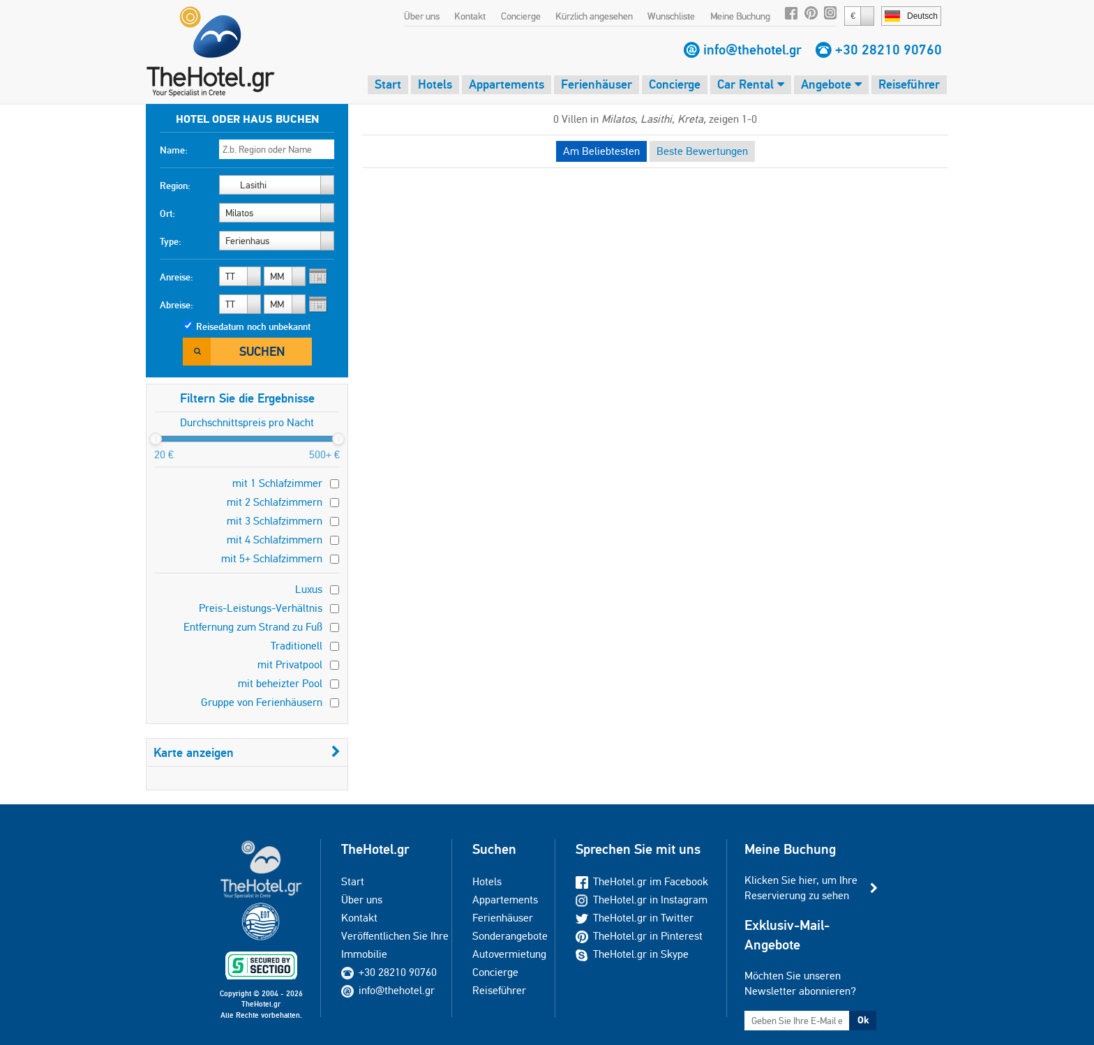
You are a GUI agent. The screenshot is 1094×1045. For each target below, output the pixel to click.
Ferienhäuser (596, 84)
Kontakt (470, 16)
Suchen (262, 351)
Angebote (831, 84)
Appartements (506, 84)
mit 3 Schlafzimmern (274, 520)
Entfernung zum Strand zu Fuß (252, 626)
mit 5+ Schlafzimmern (271, 558)
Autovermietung (509, 954)
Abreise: (176, 305)
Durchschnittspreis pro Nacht (247, 422)
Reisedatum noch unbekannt (253, 326)
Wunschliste (671, 16)
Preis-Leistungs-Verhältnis (260, 608)
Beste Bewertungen (702, 151)
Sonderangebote (510, 935)
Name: (174, 150)
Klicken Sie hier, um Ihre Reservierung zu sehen (800, 887)
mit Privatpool (289, 664)
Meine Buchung (740, 16)
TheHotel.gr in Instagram (641, 899)
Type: (170, 241)
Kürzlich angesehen (594, 16)
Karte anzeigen (246, 752)
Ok (863, 1020)
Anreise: (176, 277)
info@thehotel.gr (752, 49)
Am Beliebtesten (601, 151)
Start (388, 84)
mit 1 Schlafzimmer (277, 483)
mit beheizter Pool (280, 683)
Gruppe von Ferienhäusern (261, 702)
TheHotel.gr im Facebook (642, 881)
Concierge (521, 16)
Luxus (308, 589)
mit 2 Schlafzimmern (274, 502)
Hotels (435, 84)
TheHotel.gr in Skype (632, 954)
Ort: (167, 213)
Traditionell (296, 645)
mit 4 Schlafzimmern (274, 539)
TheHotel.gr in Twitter (635, 917)
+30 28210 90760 (888, 49)
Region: (175, 185)
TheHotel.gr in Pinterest (639, 935)
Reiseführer (909, 84)
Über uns (422, 16)
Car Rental (750, 84)
